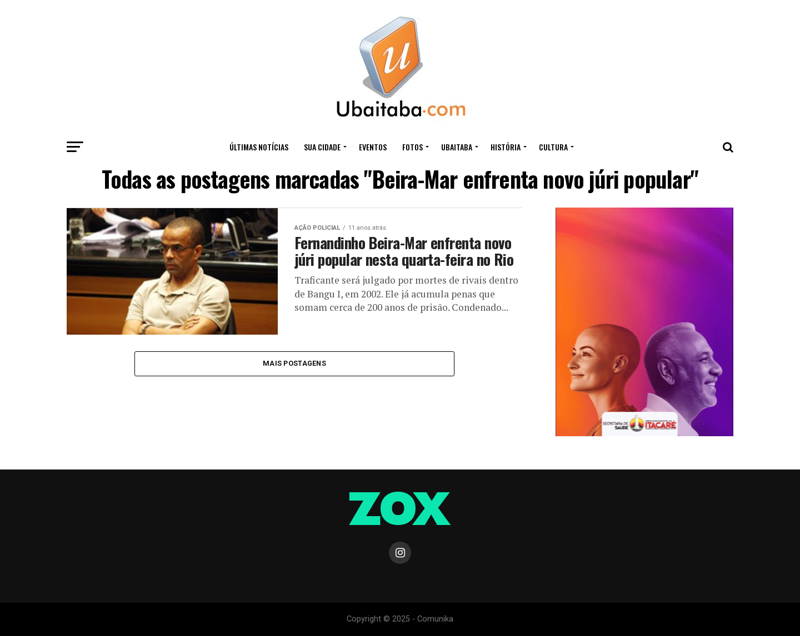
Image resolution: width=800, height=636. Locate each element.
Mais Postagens (294, 363)
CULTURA (553, 147)
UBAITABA (456, 147)
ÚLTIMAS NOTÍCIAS (258, 147)
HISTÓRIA (506, 147)
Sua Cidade (322, 147)
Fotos (412, 147)
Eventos (373, 147)
